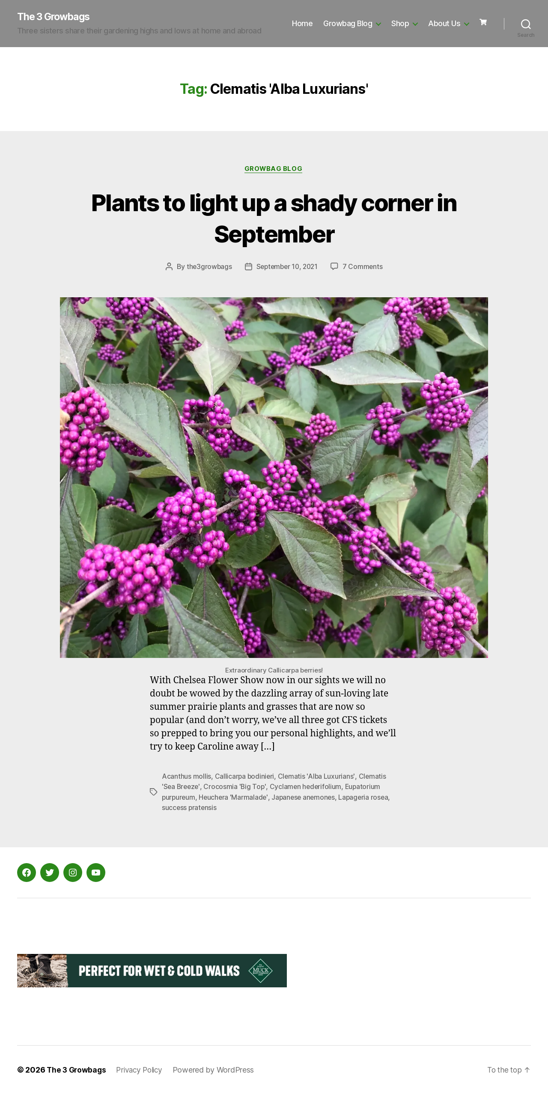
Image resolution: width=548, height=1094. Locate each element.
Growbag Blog (347, 23)
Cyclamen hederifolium (308, 787)
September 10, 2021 (287, 267)
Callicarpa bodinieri (244, 777)
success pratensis (189, 808)
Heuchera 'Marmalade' (235, 798)
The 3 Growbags (55, 17)
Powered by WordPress (218, 1069)
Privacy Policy (142, 1069)
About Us (444, 23)
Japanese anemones (306, 798)
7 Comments (365, 267)
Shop (400, 23)
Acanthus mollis (186, 777)
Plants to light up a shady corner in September (274, 218)
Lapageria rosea (367, 798)
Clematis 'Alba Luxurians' (318, 777)
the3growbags (207, 267)
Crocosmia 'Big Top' (236, 787)
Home (302, 23)
